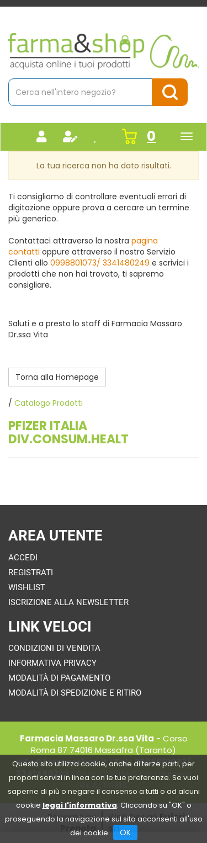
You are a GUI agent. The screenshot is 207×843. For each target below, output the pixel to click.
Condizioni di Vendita (54, 648)
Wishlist (26, 587)
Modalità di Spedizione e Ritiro (74, 693)
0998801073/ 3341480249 (100, 262)
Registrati (30, 572)
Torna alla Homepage (57, 377)
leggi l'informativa (80, 805)
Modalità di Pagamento (59, 678)
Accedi (23, 558)
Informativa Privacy (52, 663)
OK (125, 832)
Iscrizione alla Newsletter (68, 602)
